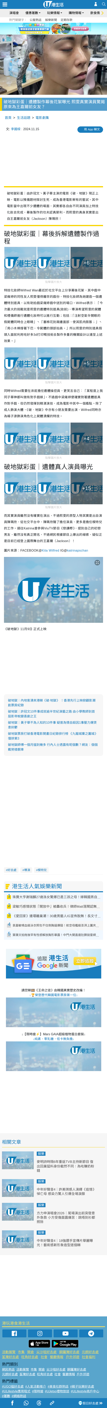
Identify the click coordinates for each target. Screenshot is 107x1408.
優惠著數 (31, 13)
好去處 (12, 870)
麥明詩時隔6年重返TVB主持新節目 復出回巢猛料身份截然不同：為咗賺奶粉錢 (65, 1166)
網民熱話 (8, 1369)
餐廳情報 (56, 1357)
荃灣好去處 (10, 1357)
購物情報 (75, 13)
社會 (44, 1357)
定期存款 (66, 20)
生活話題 (23, 118)
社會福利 (88, 1357)
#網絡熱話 (19, 1396)
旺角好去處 (29, 1357)
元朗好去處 (90, 1352)
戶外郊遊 (72, 1357)
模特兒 (42, 870)
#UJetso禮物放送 (57, 1391)
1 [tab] (49, 33)
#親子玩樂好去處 (82, 1386)
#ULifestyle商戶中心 (85, 1391)
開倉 (30, 1352)
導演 (27, 870)
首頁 (8, 118)
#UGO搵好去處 (13, 1386)
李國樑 (15, 129)
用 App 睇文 (92, 129)
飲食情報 (96, 13)
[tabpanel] (53, 29)
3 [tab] (57, 33)
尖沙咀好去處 (46, 1352)
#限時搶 (37, 1391)
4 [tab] (61, 33)
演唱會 (14, 13)
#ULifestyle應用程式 (16, 1391)
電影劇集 (42, 118)
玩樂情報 (53, 13)
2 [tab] (53, 33)
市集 (21, 1352)
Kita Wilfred (50, 550)
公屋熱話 (35, 20)
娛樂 (41, 1153)
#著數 (6, 1396)
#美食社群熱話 (58, 1386)
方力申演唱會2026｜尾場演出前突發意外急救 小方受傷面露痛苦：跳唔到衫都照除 (66, 1217)
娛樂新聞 (51, 20)
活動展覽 (8, 1352)
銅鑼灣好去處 (69, 1352)
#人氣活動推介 (35, 1386)
